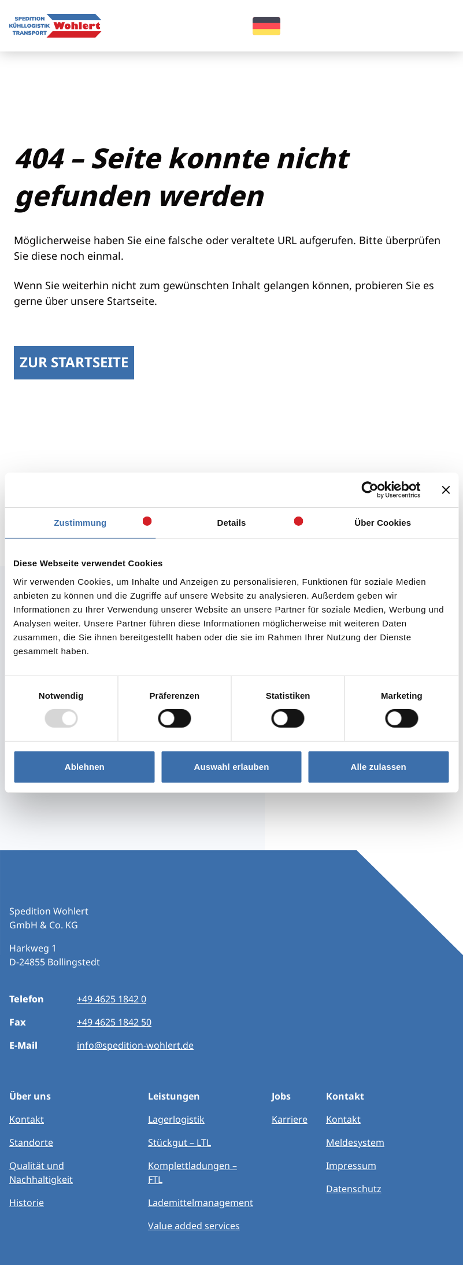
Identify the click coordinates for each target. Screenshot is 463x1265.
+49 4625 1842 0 (111, 999)
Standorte (31, 1142)
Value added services (194, 1225)
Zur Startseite (74, 361)
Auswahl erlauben (231, 767)
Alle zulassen (378, 767)
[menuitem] (266, 24)
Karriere (290, 1119)
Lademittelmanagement (200, 1202)
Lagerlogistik (176, 1119)
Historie (26, 1202)
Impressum (351, 1165)
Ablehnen (85, 767)
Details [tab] (231, 522)
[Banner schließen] (446, 489)
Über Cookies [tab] (382, 522)
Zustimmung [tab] (80, 522)
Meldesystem (355, 1142)
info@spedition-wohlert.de (135, 1045)
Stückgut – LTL (179, 1142)
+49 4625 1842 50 (114, 1022)
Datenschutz (353, 1188)
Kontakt (26, 1119)
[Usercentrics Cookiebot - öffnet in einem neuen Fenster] (369, 489)
